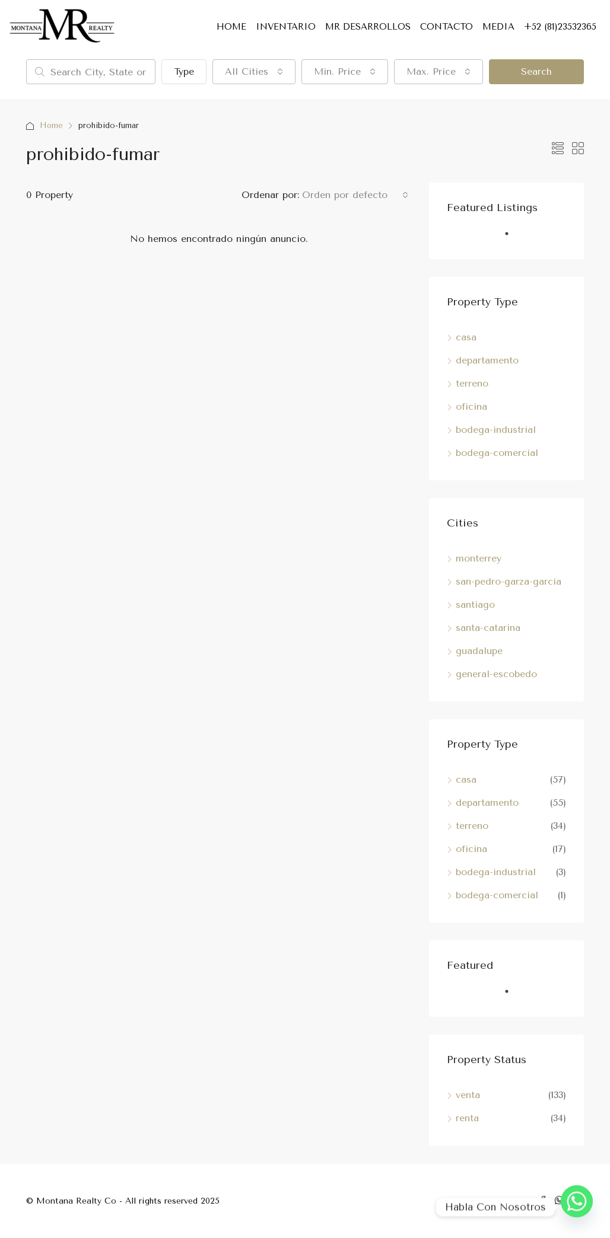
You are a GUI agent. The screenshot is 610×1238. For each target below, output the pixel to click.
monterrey (478, 558)
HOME (231, 26)
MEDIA (498, 26)
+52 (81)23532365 (560, 26)
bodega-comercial (497, 452)
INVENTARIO (286, 26)
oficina (471, 406)
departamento (487, 360)
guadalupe (479, 650)
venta (468, 1094)
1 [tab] (513, 238)
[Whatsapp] (577, 1207)
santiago (475, 604)
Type (184, 71)
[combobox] (254, 71)
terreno (472, 383)
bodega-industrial (496, 429)
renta (467, 1118)
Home (51, 125)
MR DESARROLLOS (368, 26)
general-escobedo (496, 673)
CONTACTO (446, 26)
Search (536, 71)
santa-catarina (488, 627)
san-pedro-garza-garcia (508, 581)
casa (466, 337)
